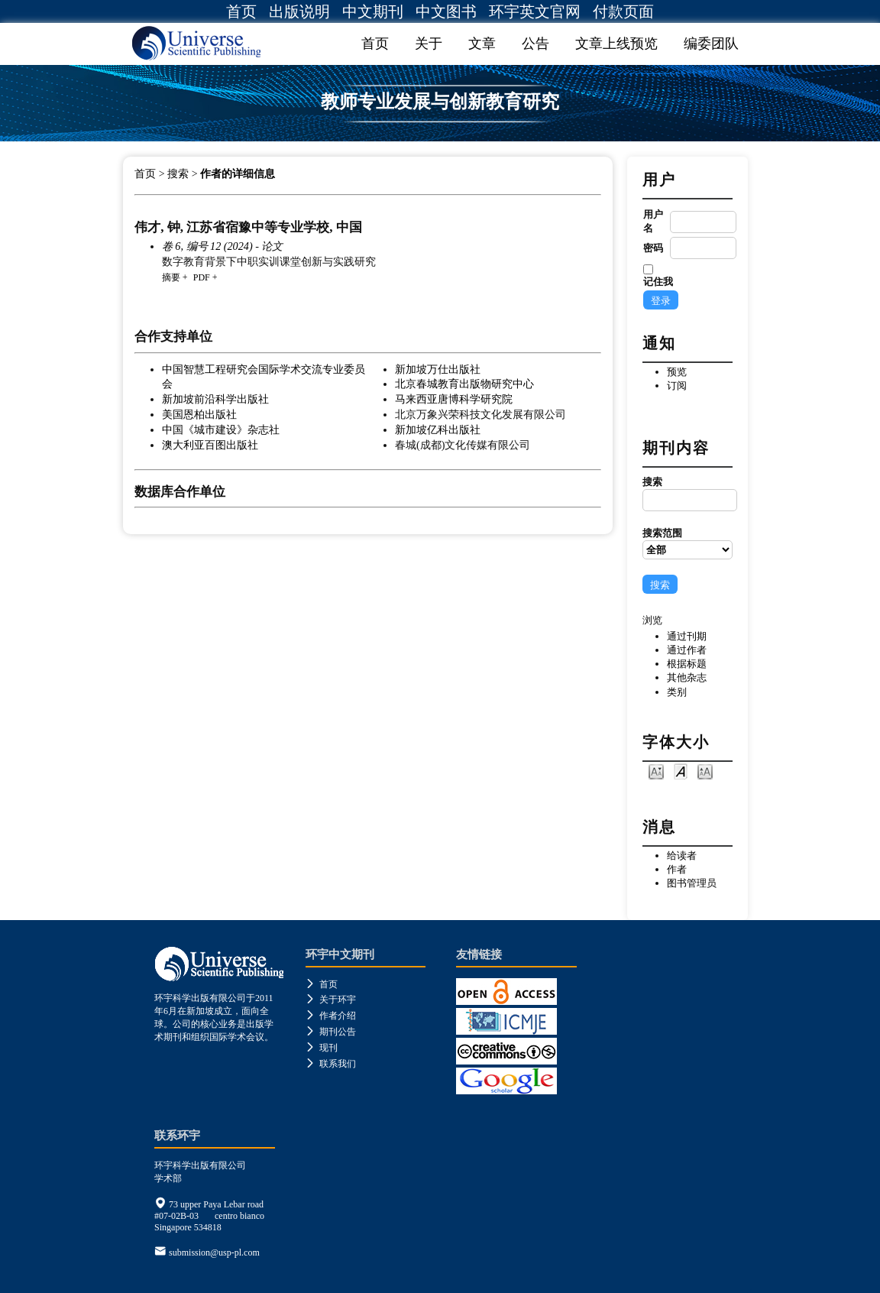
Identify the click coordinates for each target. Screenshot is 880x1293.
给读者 (682, 855)
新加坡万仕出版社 (437, 369)
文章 (482, 43)
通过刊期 (687, 636)
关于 (428, 43)
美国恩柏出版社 (199, 414)
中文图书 (446, 11)
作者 (677, 869)
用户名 (653, 221)
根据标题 (687, 663)
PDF (201, 277)
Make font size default (680, 770)
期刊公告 (331, 1031)
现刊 (322, 1047)
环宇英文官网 (535, 11)
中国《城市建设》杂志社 (221, 429)
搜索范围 (687, 543)
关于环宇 (331, 999)
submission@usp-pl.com (214, 1252)
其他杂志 (687, 677)
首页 (241, 11)
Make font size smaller (656, 770)
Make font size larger (705, 770)
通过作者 (687, 650)
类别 (677, 692)
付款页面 (623, 11)
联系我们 (331, 1063)
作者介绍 (331, 1015)
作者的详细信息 (237, 174)
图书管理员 (692, 883)
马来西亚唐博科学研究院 (454, 399)
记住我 (658, 281)
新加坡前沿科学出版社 (215, 399)
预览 (677, 372)
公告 (535, 43)
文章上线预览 (616, 43)
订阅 (677, 385)
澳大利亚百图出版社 (210, 445)
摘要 (171, 277)
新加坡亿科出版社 (437, 429)
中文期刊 (372, 11)
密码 (653, 248)
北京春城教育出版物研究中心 (464, 384)
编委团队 (711, 43)
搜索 (687, 493)
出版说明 (299, 11)
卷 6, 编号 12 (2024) (207, 246)
